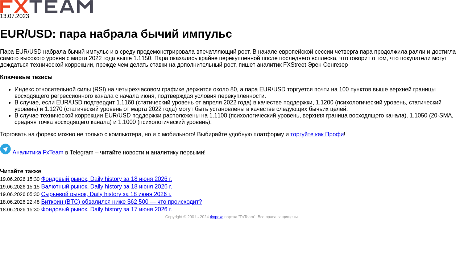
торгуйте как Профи (317, 134)
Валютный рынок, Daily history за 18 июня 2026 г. (106, 186)
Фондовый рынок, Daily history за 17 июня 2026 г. (106, 209)
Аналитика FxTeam (37, 152)
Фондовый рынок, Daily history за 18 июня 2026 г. (106, 179)
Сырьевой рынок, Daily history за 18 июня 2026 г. (106, 194)
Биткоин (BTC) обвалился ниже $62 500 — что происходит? (121, 202)
